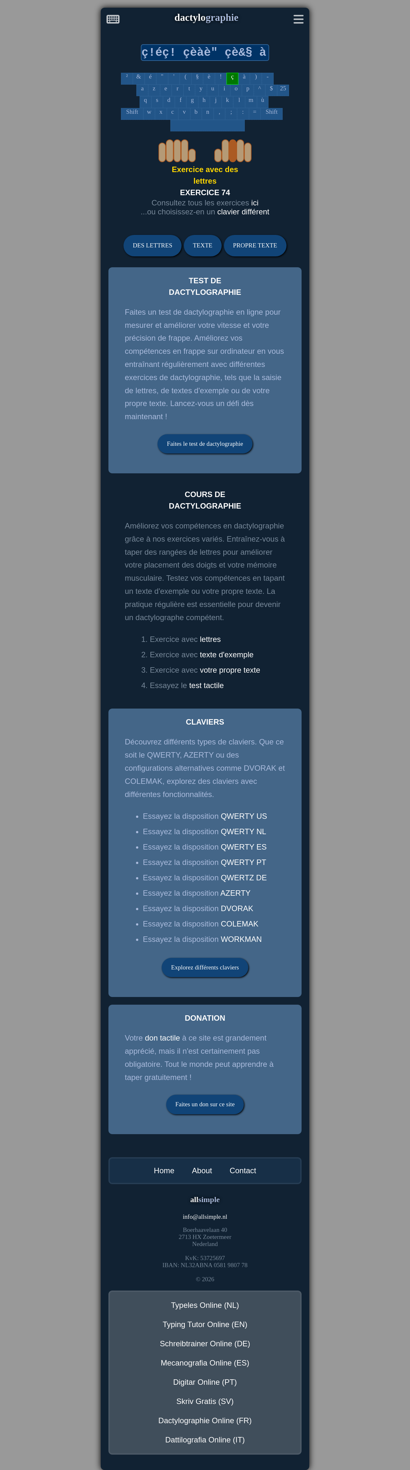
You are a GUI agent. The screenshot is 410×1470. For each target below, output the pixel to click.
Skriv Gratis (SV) (205, 1401)
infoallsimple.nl (205, 1216)
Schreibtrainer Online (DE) (205, 1343)
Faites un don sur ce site (205, 1104)
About (202, 1170)
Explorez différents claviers (205, 967)
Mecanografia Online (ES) (205, 1362)
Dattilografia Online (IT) (205, 1439)
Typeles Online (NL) (205, 1305)
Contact (243, 1170)
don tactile (162, 1038)
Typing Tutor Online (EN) (205, 1324)
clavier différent (243, 211)
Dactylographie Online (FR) (205, 1420)
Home (164, 1170)
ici (255, 202)
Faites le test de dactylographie (205, 443)
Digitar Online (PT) (205, 1382)
